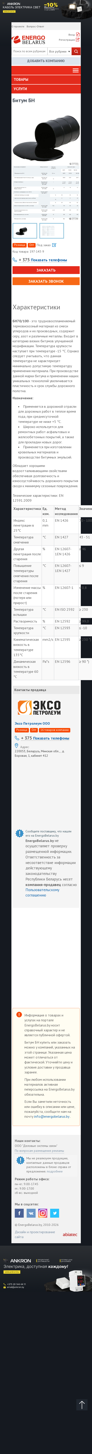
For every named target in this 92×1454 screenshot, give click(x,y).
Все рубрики (59, 51)
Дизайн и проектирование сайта (35, 1234)
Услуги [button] (20, 88)
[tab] (46, 79)
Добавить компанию (46, 61)
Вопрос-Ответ (35, 26)
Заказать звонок (46, 281)
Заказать (46, 270)
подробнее (55, 1171)
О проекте (17, 26)
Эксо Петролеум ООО (32, 723)
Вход (71, 34)
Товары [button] (21, 79)
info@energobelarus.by (52, 1116)
